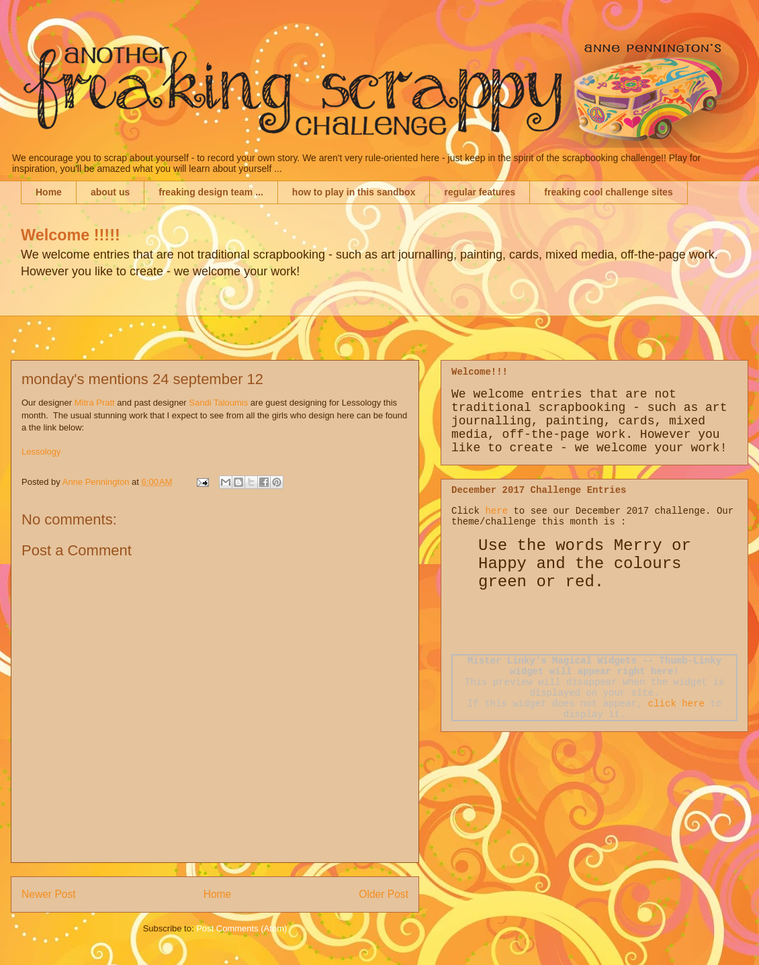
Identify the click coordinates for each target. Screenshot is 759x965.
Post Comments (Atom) (241, 928)
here (496, 511)
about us (110, 192)
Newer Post (48, 894)
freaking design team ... (211, 192)
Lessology (41, 452)
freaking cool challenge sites (608, 192)
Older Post (383, 894)
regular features (479, 192)
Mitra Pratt (95, 403)
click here (676, 703)
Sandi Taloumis (218, 403)
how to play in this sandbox (354, 192)
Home (49, 192)
